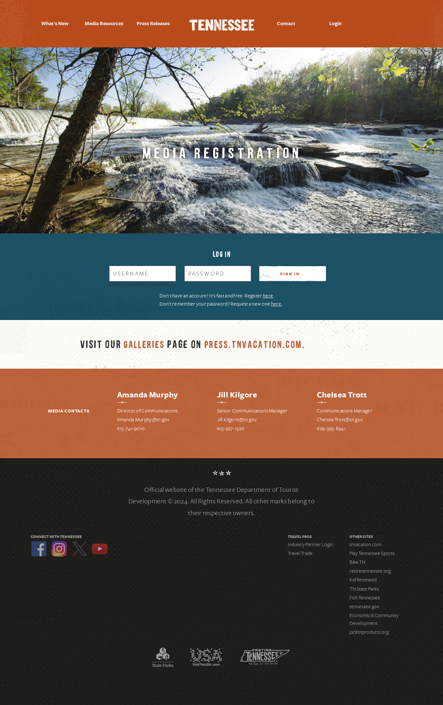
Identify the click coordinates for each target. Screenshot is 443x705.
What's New (54, 24)
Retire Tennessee (265, 653)
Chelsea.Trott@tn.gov (340, 416)
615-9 (223, 425)
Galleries (145, 341)
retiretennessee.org (370, 568)
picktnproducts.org (369, 629)
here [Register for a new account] (268, 295)
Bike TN (357, 559)
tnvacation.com (365, 541)
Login (335, 24)
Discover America (206, 653)
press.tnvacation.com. (259, 341)
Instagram (59, 545)
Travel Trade (300, 550)
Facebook (39, 545)
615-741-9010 (131, 425)
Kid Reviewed (363, 576)
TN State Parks (364, 585)
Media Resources (104, 23)
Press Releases (153, 24)
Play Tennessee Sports (372, 550)
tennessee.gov (364, 603)
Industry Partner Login (310, 541)
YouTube (100, 545)
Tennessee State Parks (162, 653)
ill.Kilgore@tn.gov (238, 416)
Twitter (79, 545)
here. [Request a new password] (276, 301)
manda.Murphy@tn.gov (145, 416)
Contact (286, 24)
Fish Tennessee (364, 594)
